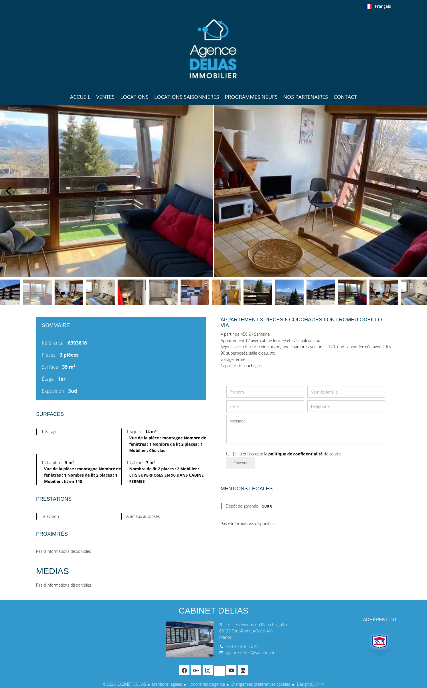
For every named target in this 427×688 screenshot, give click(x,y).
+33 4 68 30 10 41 (242, 646)
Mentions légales (167, 684)
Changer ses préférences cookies (260, 684)
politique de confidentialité (295, 454)
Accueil (213, 50)
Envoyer (241, 462)
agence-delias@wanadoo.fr (250, 652)
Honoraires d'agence (206, 684)
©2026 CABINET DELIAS (124, 684)
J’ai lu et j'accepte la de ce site (287, 454)
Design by (310, 684)
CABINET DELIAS (214, 610)
